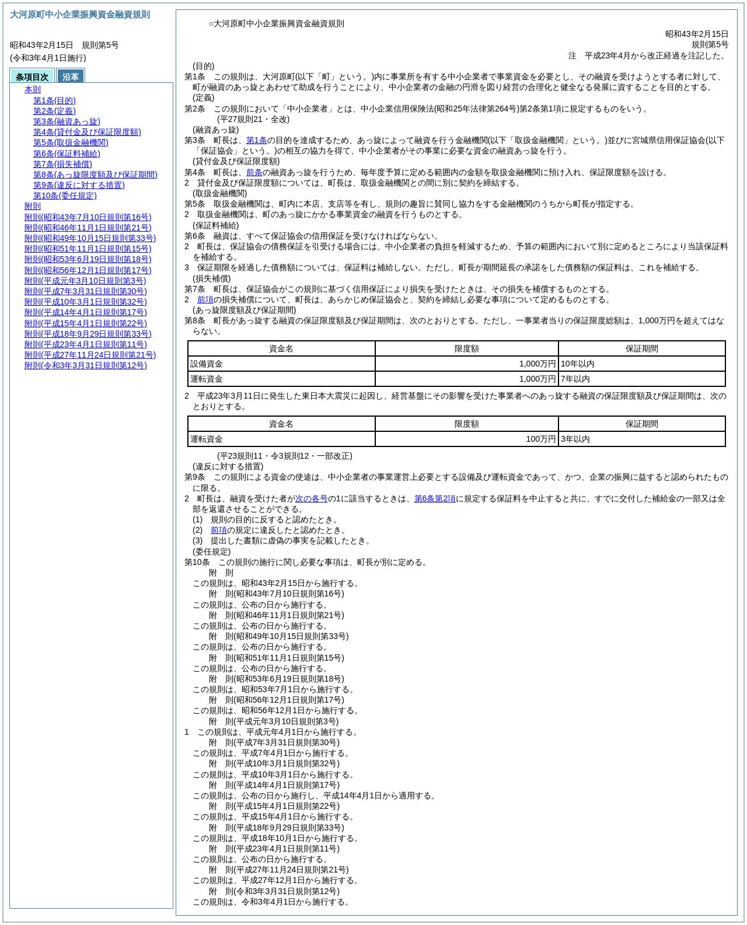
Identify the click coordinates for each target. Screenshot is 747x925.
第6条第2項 (435, 498)
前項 (205, 299)
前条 (254, 172)
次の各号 (311, 498)
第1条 (256, 140)
